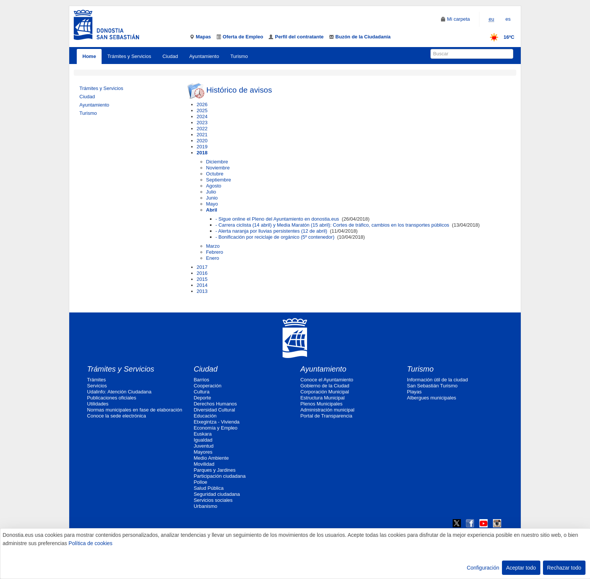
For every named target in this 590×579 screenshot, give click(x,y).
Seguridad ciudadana (217, 494)
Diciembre (217, 162)
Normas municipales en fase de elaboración (134, 410)
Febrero (215, 252)
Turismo (239, 56)
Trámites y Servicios (129, 56)
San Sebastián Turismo (432, 386)
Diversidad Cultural (214, 410)
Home (89, 56)
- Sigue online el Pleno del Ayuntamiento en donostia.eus (277, 219)
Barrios (201, 379)
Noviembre (218, 168)
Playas (414, 392)
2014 (202, 285)
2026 (202, 104)
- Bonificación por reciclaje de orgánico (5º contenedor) (275, 237)
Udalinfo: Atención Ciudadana (119, 392)
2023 (202, 122)
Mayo (212, 204)
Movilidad (204, 464)
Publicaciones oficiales (111, 398)
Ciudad (170, 56)
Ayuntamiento (204, 56)
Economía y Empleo (215, 428)
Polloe (200, 482)
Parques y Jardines (215, 470)
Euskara (203, 434)
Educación (205, 416)
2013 (202, 291)
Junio (212, 198)
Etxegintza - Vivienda (217, 422)
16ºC (499, 37)
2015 (202, 279)
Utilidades (97, 404)
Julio (211, 192)
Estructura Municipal (322, 398)
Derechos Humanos (215, 404)
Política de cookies (90, 543)
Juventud (204, 446)
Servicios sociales (213, 500)
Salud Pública (209, 488)
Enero (212, 258)
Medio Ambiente (211, 458)
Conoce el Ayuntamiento (326, 379)
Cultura (202, 392)
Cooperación (208, 386)
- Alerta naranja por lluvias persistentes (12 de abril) (271, 231)
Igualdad (203, 440)
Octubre (215, 174)
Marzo (213, 246)
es (508, 19)
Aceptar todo (521, 568)
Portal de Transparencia (326, 416)
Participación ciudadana (220, 476)
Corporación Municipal (324, 392)
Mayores (203, 452)
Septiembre (218, 180)
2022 (202, 128)
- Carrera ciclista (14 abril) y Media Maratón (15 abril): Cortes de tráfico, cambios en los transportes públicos (332, 225)
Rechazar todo (564, 568)
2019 (202, 146)
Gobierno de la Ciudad (324, 386)
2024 (202, 116)
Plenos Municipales (321, 404)
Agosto (213, 186)
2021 (202, 134)
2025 (202, 110)
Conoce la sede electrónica (116, 416)
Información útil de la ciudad (437, 379)
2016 (202, 273)
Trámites (96, 379)
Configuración (483, 568)
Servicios (97, 386)
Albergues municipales (431, 398)
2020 (202, 140)
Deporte (202, 398)
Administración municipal (327, 410)
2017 (202, 267)
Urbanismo (205, 506)
